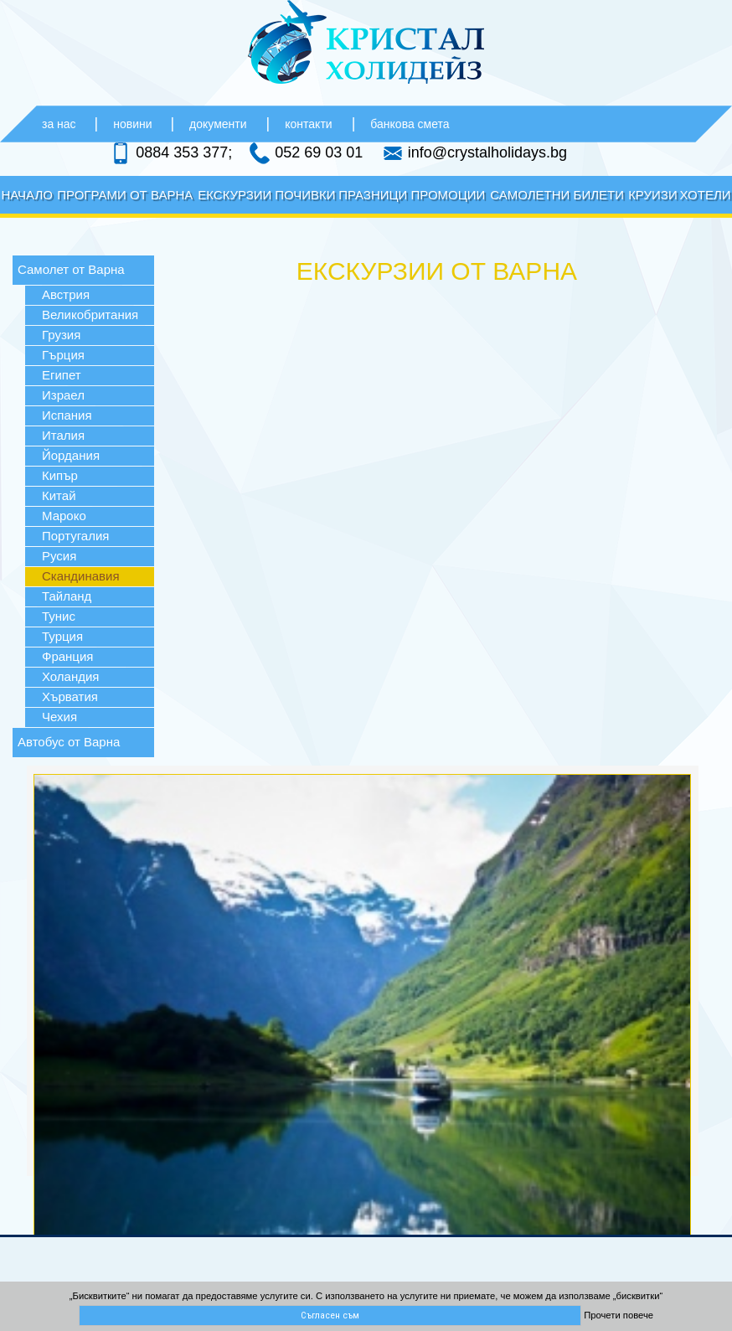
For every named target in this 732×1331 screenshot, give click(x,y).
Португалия (75, 536)
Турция (62, 636)
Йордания (71, 455)
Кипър (60, 475)
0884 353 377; (184, 151)
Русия (59, 556)
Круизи (653, 195)
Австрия (66, 294)
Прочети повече (618, 1315)
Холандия (70, 676)
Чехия (59, 716)
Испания (67, 415)
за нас (61, 124)
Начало (27, 195)
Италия (63, 435)
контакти (308, 124)
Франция (67, 656)
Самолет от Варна (71, 269)
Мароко (64, 515)
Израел (63, 395)
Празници (372, 195)
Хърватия (70, 696)
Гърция (63, 355)
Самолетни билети (557, 195)
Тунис (58, 616)
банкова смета (409, 124)
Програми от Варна (125, 195)
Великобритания (90, 314)
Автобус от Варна (69, 742)
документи (217, 124)
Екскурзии (234, 195)
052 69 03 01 (319, 151)
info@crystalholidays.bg (487, 151)
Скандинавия (81, 576)
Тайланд (66, 596)
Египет (61, 375)
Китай (59, 495)
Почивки (305, 195)
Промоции (447, 195)
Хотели (705, 195)
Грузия (61, 335)
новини (134, 124)
